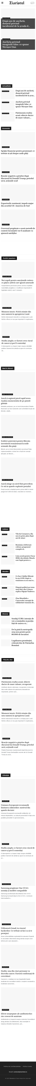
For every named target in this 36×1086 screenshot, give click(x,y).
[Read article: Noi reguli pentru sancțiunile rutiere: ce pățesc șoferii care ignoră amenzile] (18, 270)
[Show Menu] (2, 3)
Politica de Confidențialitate (12, 1066)
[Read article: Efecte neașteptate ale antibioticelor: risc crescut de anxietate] (18, 999)
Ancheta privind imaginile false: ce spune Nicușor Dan (24, 104)
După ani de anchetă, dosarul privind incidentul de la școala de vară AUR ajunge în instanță (25, 93)
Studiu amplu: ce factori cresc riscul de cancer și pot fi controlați (17, 342)
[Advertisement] (18, 67)
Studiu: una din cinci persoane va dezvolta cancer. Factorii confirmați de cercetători (17, 973)
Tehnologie (6, 884)
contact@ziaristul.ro (20, 1072)
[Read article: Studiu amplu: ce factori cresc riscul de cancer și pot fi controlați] (18, 330)
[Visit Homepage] (16, 3)
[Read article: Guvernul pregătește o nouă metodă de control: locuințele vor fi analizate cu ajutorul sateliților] (18, 217)
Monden (4, 576)
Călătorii (5, 801)
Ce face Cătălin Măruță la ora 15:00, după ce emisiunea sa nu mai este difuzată (25, 578)
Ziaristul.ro (13, 1078)
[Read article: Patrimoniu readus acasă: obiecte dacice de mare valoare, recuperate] (8, 116)
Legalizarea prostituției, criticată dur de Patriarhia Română (23, 643)
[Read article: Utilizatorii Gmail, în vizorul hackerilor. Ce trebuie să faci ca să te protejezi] (18, 914)
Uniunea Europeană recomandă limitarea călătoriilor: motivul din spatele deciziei (15, 807)
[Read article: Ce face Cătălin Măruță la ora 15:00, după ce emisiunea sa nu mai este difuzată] (8, 580)
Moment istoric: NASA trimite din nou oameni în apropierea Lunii (16, 313)
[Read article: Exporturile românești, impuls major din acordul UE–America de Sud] (18, 192)
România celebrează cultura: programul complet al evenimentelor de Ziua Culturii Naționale (24, 547)
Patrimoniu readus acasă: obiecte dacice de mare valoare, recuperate (24, 115)
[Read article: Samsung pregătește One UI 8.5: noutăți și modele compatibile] (18, 874)
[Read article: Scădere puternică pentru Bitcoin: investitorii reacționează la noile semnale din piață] (18, 427)
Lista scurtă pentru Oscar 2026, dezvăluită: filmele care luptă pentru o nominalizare (25, 558)
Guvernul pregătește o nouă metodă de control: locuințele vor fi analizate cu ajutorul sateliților (18, 230)
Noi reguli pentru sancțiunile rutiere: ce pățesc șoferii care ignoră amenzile (17, 281)
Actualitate (6, 18)
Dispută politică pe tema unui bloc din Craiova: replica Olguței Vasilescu (25, 589)
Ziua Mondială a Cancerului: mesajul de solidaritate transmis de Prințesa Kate (25, 600)
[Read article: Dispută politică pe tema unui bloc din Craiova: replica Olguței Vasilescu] (8, 591)
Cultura (4, 534)
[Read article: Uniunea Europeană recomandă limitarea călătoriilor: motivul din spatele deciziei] (18, 791)
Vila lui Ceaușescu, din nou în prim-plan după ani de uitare (25, 536)
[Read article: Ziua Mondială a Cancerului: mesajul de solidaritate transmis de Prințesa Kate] (8, 602)
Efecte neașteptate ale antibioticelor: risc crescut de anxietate (16, 1015)
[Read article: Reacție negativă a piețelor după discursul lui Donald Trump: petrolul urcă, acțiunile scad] (18, 165)
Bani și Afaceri (7, 394)
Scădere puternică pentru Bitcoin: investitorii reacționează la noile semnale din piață (15, 443)
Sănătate (6, 337)
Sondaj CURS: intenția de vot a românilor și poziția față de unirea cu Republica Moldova (23, 621)
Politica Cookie (27, 1066)
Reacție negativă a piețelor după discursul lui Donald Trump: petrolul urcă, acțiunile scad (17, 178)
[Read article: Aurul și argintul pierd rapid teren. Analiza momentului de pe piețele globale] (18, 384)
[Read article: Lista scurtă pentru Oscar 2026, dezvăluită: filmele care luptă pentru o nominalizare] (8, 560)
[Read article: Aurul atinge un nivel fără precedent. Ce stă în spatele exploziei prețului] (18, 470)
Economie (5, 147)
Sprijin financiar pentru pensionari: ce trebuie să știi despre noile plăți (18, 152)
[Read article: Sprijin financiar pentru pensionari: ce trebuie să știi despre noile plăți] (18, 140)
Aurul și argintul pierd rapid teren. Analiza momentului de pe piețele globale (16, 401)
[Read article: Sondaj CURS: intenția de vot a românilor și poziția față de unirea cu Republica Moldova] (6, 621)
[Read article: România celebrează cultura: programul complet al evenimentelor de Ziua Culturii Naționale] (8, 549)
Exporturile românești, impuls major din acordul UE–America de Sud (17, 204)
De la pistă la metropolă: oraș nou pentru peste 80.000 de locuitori (22, 632)
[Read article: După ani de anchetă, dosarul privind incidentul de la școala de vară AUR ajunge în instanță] (8, 94)
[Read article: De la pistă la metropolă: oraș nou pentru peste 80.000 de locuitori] (6, 631)
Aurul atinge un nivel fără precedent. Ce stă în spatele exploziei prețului (17, 485)
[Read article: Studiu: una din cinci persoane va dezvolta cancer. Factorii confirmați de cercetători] (18, 957)
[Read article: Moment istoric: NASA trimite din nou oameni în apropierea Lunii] (18, 301)
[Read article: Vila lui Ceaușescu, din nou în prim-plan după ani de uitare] (8, 537)
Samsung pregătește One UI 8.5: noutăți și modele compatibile (15, 889)
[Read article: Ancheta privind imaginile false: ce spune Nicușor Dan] (8, 105)
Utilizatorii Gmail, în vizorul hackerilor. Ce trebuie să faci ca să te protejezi (16, 930)
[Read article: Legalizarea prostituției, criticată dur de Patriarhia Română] (6, 643)
